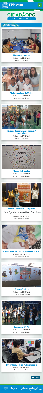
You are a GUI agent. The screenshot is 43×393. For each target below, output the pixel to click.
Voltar (35, 377)
